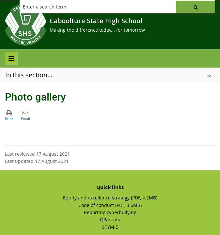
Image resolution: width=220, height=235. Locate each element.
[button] (195, 6)
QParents (110, 219)
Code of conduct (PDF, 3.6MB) (110, 205)
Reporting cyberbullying (110, 212)
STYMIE (110, 227)
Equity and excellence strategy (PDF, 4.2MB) (110, 198)
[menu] (11, 58)
